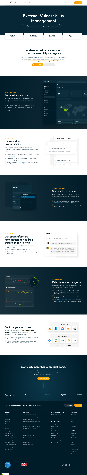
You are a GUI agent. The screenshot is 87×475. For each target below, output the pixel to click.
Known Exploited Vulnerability (62, 202)
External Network (56, 431)
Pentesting (24, 3)
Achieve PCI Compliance (29, 428)
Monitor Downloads (28, 447)
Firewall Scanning (9, 433)
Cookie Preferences (76, 447)
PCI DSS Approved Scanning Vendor (66, 299)
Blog (72, 421)
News (72, 435)
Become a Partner (76, 440)
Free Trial (78, 3)
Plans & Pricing (8, 424)
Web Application (55, 424)
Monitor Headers (27, 440)
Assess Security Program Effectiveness (33, 424)
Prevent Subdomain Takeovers (31, 426)
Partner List (74, 437)
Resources (32, 3)
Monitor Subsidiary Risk (29, 419)
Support (73, 419)
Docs (72, 417)
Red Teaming (54, 442)
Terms (72, 442)
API (52, 428)
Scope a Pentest (55, 417)
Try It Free (49, 65)
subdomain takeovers (22, 162)
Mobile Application (56, 426)
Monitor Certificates (28, 435)
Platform (17, 3)
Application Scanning (25, 160)
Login (71, 3)
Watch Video (37, 65)
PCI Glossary (74, 424)
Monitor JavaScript (28, 444)
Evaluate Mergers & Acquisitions (31, 421)
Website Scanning (9, 435)
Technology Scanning (10, 437)
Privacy (73, 444)
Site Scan (73, 426)
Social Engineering (56, 440)
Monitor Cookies (27, 437)
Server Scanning (11, 156)
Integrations (8, 421)
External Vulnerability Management (32, 417)
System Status (75, 449)
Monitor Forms (27, 442)
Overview (7, 417)
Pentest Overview (56, 414)
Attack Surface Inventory (29, 414)
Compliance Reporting (10, 447)
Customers (7, 419)
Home (6, 414)
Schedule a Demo (43, 378)
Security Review (9, 449)
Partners (39, 3)
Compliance (54, 437)
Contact (67, 3)
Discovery (7, 431)
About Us (73, 433)
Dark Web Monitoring (10, 444)
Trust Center (74, 451)
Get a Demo (69, 405)
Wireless (53, 435)
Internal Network (55, 433)
